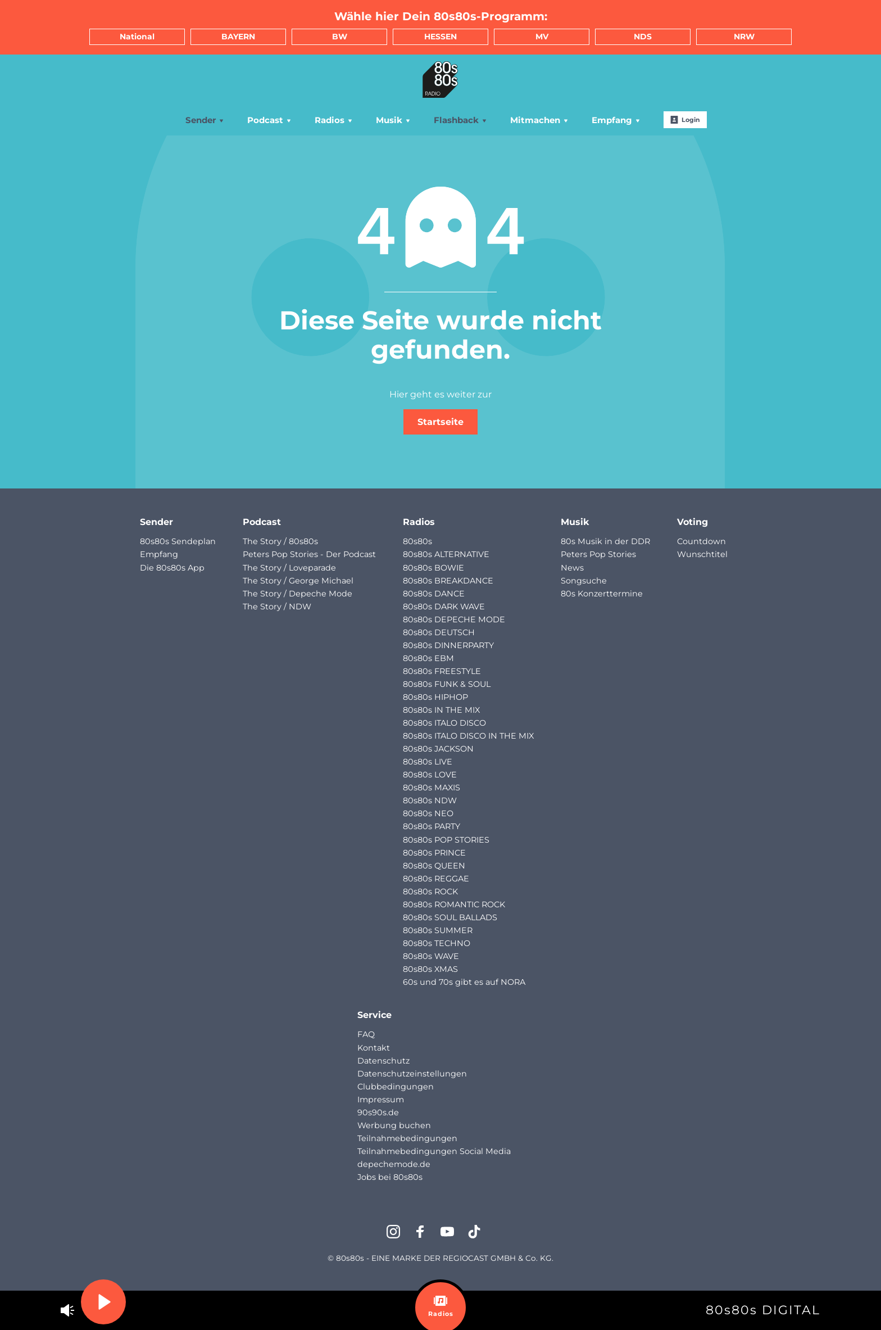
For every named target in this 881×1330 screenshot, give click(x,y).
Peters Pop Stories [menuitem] (598, 554)
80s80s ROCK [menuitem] (430, 891)
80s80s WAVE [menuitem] (431, 956)
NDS (643, 36)
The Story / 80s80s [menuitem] (280, 541)
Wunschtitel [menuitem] (702, 554)
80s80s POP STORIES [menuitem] (446, 840)
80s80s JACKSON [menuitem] (438, 749)
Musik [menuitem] (393, 120)
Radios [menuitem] (334, 120)
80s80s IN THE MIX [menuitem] (441, 710)
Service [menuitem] (374, 1015)
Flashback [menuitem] (461, 120)
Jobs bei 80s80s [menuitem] (390, 1177)
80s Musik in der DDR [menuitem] (605, 541)
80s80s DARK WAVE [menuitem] (444, 606)
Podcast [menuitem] (269, 120)
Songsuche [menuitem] (584, 581)
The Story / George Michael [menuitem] (298, 581)
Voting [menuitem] (692, 522)
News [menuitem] (572, 568)
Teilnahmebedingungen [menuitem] (407, 1138)
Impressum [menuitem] (380, 1099)
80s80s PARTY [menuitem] (431, 826)
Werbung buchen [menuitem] (394, 1125)
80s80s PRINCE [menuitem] (434, 853)
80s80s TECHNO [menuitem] (436, 943)
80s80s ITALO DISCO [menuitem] (444, 723)
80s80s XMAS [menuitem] (430, 969)
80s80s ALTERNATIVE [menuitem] (446, 554)
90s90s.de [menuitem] (378, 1112)
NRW (744, 36)
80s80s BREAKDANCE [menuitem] (448, 581)
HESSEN (440, 36)
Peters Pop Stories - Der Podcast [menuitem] (309, 554)
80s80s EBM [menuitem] (428, 658)
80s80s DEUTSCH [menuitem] (439, 632)
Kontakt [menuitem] (373, 1048)
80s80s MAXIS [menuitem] (431, 787)
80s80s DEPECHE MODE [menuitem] (454, 619)
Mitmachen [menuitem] (539, 120)
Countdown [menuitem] (701, 541)
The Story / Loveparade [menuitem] (289, 568)
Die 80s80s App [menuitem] (172, 568)
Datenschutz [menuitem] (383, 1061)
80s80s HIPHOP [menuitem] (435, 697)
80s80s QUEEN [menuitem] (434, 866)
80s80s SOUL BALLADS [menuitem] (450, 917)
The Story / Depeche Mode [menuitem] (297, 594)
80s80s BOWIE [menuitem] (433, 568)
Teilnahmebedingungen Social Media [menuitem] (434, 1151)
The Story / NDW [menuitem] (277, 606)
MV (541, 36)
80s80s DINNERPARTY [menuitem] (448, 645)
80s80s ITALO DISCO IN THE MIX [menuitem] (468, 736)
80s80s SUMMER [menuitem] (438, 930)
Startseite (440, 422)
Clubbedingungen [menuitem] (395, 1087)
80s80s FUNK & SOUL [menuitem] (447, 684)
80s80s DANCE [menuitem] (434, 594)
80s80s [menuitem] (417, 541)
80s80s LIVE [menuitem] (427, 762)
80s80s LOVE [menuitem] (430, 775)
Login (685, 120)
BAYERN (238, 36)
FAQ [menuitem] (366, 1034)
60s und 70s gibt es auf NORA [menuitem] (464, 982)
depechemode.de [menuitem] (393, 1164)
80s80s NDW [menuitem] (430, 800)
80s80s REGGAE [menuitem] (436, 879)
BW (339, 36)
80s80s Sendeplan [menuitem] (178, 541)
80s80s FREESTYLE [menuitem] (442, 671)
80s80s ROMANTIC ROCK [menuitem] (454, 904)
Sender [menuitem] (205, 120)
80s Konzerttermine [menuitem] (602, 594)
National (137, 36)
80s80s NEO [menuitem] (428, 813)
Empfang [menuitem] (616, 120)
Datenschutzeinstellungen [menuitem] (412, 1074)
